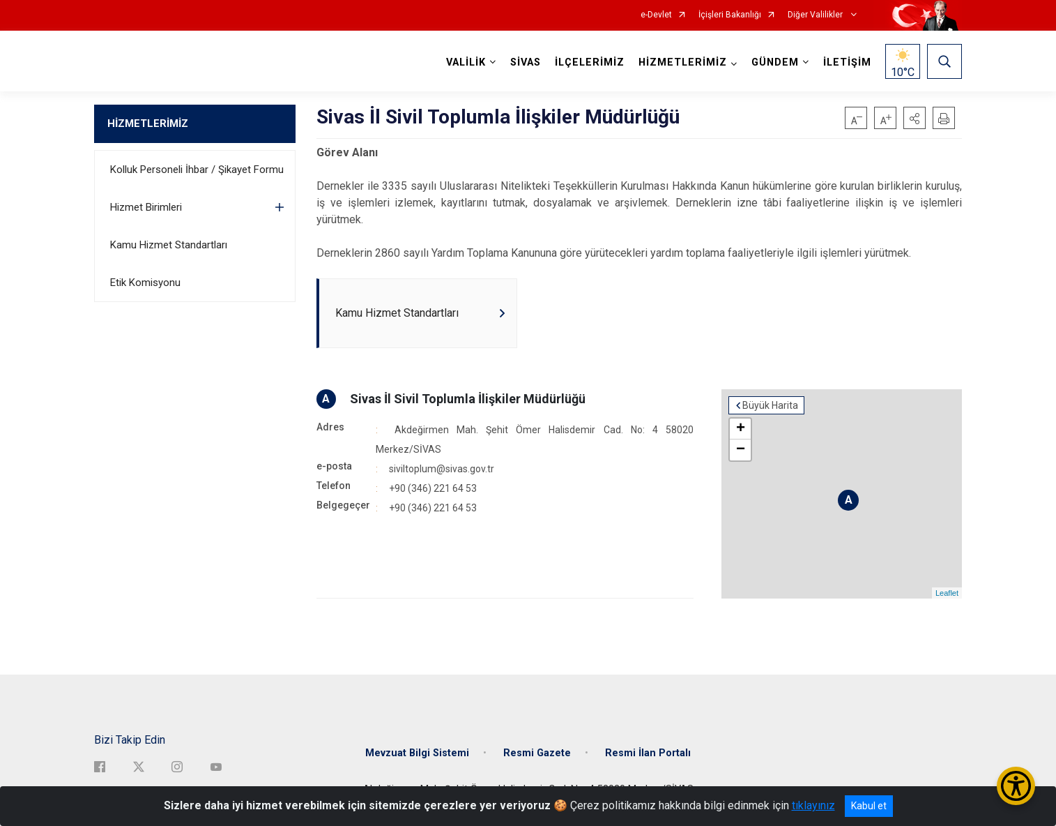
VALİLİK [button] (466, 62)
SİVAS (525, 62)
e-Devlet (656, 15)
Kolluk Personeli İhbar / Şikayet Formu (197, 169)
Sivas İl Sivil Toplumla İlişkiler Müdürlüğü (468, 398)
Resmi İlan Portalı (648, 753)
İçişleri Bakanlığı (729, 15)
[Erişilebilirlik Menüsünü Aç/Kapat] (1016, 786)
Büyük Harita (770, 405)
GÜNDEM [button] (775, 62)
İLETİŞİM (847, 62)
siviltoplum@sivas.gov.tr (441, 468)
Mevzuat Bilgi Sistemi (417, 753)
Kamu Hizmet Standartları (168, 245)
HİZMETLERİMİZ (147, 123)
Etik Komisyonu (145, 282)
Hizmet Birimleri (146, 207)
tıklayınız (813, 805)
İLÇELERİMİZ (590, 62)
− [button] (740, 450)
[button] (914, 118)
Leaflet (946, 593)
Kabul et (869, 805)
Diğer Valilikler (816, 15)
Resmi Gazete (537, 753)
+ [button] (740, 429)
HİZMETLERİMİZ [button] (682, 62)
